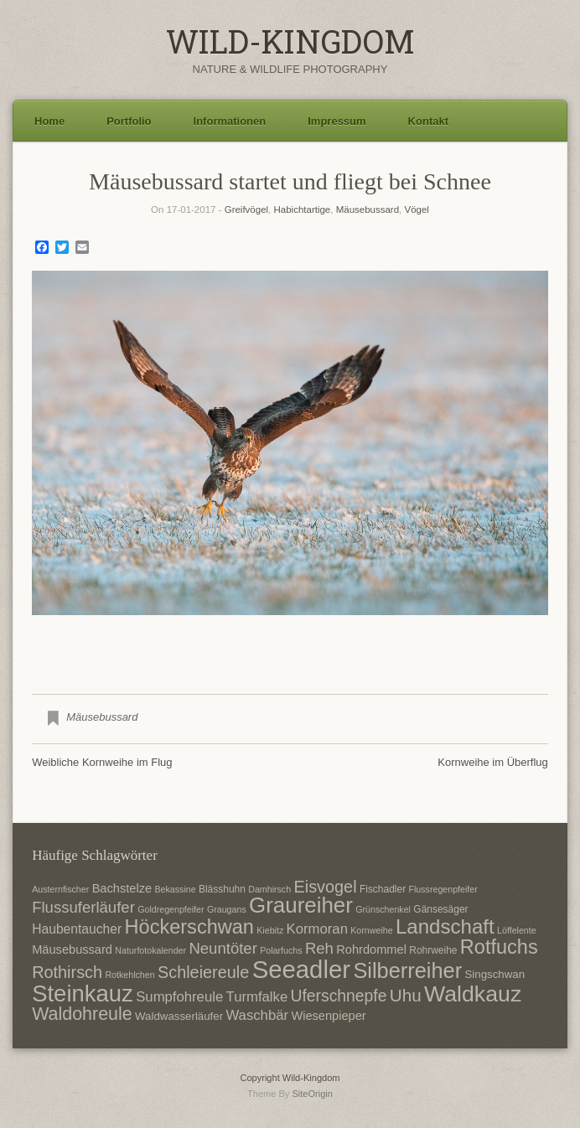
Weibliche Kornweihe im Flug (102, 762)
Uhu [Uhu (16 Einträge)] (406, 995)
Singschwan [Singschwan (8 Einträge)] (494, 974)
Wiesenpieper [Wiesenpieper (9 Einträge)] (328, 1015)
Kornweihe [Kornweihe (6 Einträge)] (371, 930)
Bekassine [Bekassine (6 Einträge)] (174, 889)
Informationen (230, 121)
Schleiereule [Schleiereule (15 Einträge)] (203, 972)
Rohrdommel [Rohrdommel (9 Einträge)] (371, 949)
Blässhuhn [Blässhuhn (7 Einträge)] (222, 889)
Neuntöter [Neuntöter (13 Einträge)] (222, 948)
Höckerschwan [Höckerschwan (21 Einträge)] (189, 927)
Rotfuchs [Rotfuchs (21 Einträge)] (499, 947)
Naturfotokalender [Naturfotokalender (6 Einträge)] (150, 950)
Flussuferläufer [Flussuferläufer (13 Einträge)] (83, 907)
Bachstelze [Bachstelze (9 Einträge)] (122, 888)
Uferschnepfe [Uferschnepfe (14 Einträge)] (339, 995)
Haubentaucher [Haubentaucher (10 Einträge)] (77, 929)
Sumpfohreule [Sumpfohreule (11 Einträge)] (179, 997)
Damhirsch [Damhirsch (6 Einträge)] (269, 889)
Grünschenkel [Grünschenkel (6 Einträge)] (383, 909)
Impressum (336, 121)
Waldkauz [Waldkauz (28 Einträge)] (472, 993)
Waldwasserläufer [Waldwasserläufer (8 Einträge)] (179, 1016)
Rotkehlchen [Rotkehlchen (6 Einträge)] (129, 975)
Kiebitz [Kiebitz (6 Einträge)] (269, 930)
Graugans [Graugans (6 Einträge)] (226, 909)
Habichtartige (302, 209)
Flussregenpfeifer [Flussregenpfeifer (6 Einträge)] (442, 889)
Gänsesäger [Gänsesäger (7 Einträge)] (440, 909)
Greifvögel (246, 209)
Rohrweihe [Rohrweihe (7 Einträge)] (433, 950)
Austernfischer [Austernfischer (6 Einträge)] (60, 889)
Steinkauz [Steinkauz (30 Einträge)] (82, 993)
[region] (290, 469)
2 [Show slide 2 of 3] (290, 643)
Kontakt (428, 121)
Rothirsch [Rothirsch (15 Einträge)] (67, 972)
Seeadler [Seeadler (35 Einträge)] (301, 969)
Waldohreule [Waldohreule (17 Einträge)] (82, 1014)
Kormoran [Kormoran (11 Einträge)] (317, 929)
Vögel (416, 209)
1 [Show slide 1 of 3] (268, 643)
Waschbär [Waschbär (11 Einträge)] (256, 1015)
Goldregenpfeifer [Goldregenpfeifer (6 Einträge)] (170, 909)
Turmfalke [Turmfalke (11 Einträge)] (257, 997)
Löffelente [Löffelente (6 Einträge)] (516, 930)
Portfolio (128, 121)
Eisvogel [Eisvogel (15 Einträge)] (324, 886)
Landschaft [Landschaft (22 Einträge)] (445, 926)
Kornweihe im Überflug (493, 762)
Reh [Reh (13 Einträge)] (319, 948)
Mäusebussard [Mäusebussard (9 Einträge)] (72, 949)
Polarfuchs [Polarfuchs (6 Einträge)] (281, 950)
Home (49, 121)
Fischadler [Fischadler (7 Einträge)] (383, 889)
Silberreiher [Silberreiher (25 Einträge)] (407, 970)
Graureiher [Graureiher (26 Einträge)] (301, 905)
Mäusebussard (367, 209)
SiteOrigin (312, 1094)
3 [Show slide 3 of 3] (312, 643)
